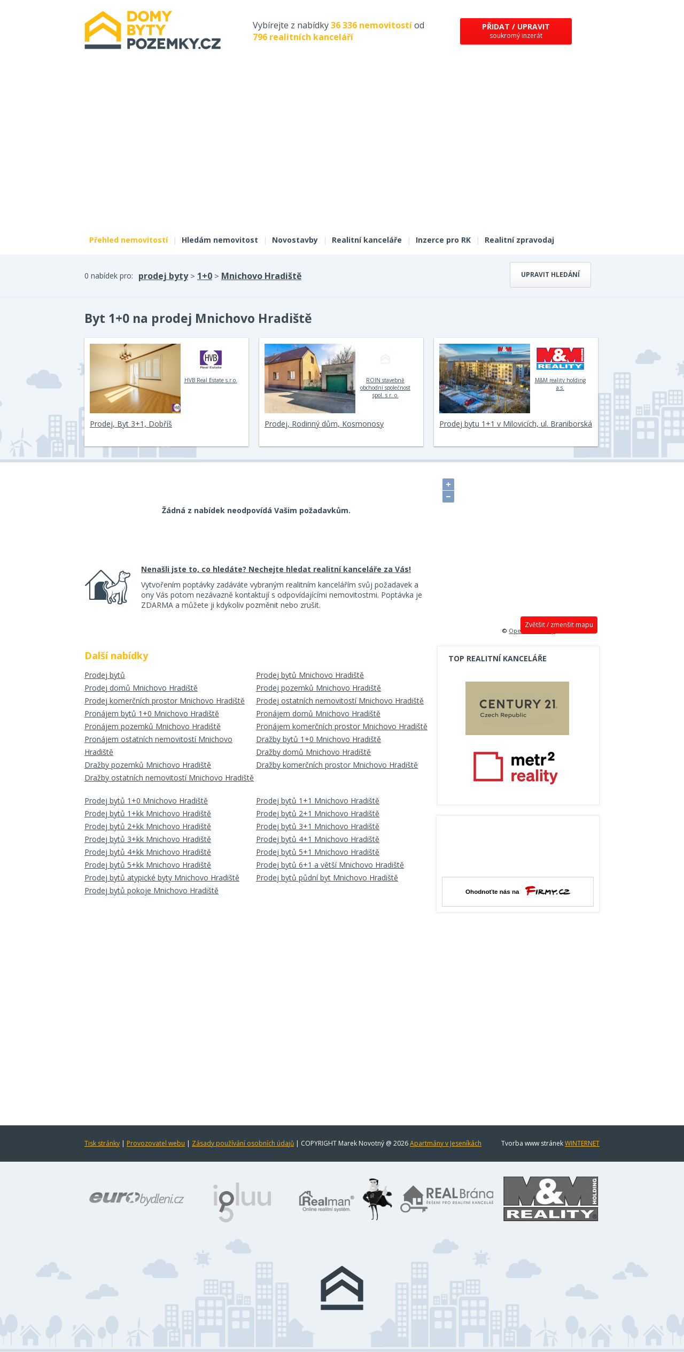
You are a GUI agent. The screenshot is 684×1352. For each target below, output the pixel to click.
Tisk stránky (102, 1143)
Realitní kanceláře (367, 240)
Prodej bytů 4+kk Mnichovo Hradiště (147, 852)
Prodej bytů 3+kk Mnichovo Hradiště (147, 839)
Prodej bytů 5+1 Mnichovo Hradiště (317, 852)
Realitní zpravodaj (519, 240)
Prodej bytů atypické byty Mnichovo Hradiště (161, 877)
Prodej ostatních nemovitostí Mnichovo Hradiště (340, 701)
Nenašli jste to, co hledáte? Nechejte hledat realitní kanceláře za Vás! (276, 569)
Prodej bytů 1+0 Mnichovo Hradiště (146, 800)
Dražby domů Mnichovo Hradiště (313, 752)
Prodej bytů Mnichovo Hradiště (310, 675)
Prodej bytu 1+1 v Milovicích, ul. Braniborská (515, 424)
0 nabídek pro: (108, 276)
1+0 (204, 276)
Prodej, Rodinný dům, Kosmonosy (324, 424)
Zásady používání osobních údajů (243, 1143)
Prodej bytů (104, 675)
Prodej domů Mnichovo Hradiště (141, 688)
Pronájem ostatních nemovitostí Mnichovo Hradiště (158, 745)
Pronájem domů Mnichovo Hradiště (318, 713)
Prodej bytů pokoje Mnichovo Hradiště (151, 890)
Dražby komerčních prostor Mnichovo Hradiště (337, 765)
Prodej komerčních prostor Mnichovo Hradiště (164, 701)
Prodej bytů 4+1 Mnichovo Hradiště (317, 839)
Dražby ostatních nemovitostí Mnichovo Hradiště (169, 777)
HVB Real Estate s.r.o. (210, 363)
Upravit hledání (550, 274)
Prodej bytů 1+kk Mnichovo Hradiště (147, 813)
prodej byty (163, 276)
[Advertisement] (342, 148)
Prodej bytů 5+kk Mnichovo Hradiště (147, 865)
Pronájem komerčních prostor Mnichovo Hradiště (342, 726)
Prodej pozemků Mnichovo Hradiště (318, 688)
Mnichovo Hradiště (261, 276)
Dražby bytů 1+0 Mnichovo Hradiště (318, 739)
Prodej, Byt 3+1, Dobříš (131, 424)
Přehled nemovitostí (128, 240)
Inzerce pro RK (443, 240)
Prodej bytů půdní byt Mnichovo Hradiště (327, 877)
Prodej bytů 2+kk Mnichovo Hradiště (147, 826)
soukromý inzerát (516, 30)
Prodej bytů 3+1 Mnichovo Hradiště (317, 826)
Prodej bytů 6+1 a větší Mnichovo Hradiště (330, 865)
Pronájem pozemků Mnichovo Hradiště (152, 726)
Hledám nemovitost (220, 240)
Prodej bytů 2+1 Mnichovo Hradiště (317, 813)
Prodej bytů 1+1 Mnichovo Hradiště (317, 800)
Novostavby (295, 240)
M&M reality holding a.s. (560, 367)
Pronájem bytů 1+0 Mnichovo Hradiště (151, 713)
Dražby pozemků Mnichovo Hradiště (147, 765)
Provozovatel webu (156, 1143)
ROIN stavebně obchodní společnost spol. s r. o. (385, 371)
